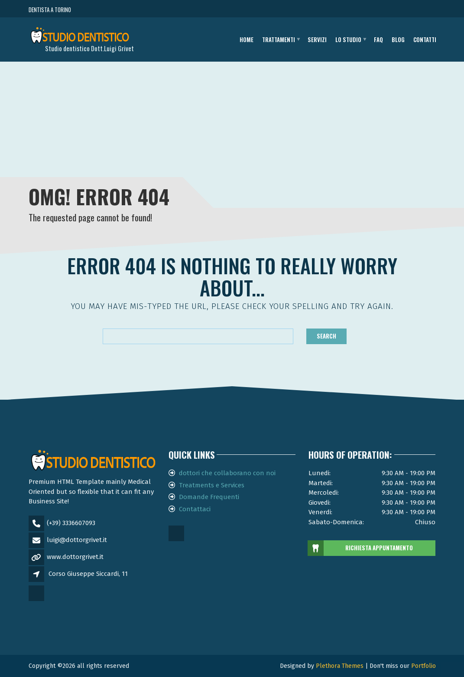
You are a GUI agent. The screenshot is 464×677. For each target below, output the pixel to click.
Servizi (317, 39)
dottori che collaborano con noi (227, 473)
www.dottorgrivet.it (75, 557)
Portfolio (423, 666)
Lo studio (348, 39)
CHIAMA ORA (388, 9)
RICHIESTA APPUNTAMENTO (360, 548)
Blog (398, 39)
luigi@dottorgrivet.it (77, 540)
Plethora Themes (339, 666)
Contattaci (195, 509)
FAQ (378, 39)
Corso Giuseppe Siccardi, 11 (88, 574)
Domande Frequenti (209, 497)
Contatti (424, 39)
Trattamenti (278, 39)
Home (246, 39)
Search (326, 336)
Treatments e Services (211, 485)
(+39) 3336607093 (71, 523)
